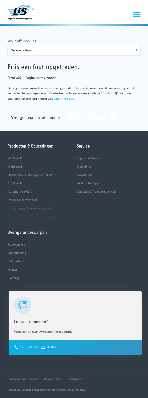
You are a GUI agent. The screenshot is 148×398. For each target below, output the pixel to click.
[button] (136, 14)
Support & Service (88, 158)
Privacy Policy (52, 378)
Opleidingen (85, 166)
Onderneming (17, 252)
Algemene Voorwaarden (23, 378)
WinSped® (15, 158)
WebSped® (15, 166)
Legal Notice (74, 378)
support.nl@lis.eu (63, 98)
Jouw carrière (16, 244)
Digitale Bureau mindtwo (71, 389)
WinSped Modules (22, 41)
